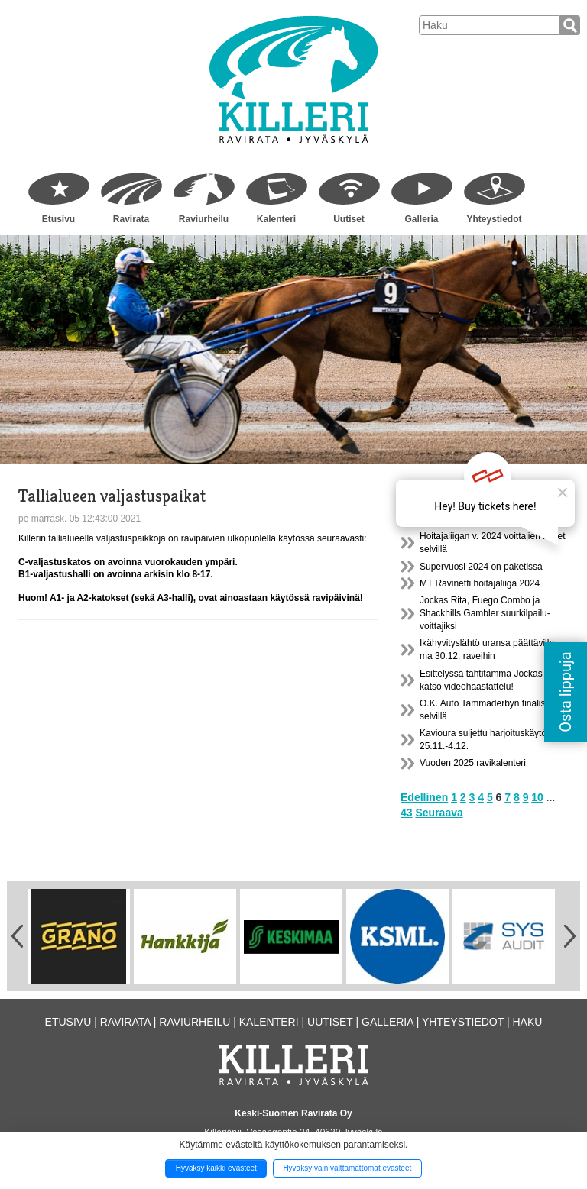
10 (537, 797)
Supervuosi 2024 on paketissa (481, 566)
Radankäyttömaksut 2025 (472, 519)
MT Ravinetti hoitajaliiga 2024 (480, 583)
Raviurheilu (204, 219)
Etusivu (58, 219)
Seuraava (438, 812)
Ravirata (131, 219)
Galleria (421, 219)
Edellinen (424, 797)
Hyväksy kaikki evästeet (216, 1168)
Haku (527, 1022)
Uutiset (349, 219)
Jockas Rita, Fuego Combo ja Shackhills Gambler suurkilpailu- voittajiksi (485, 613)
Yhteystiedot (493, 219)
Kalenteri (276, 219)
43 (407, 812)
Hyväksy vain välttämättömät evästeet (347, 1168)
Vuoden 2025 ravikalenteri (473, 763)
